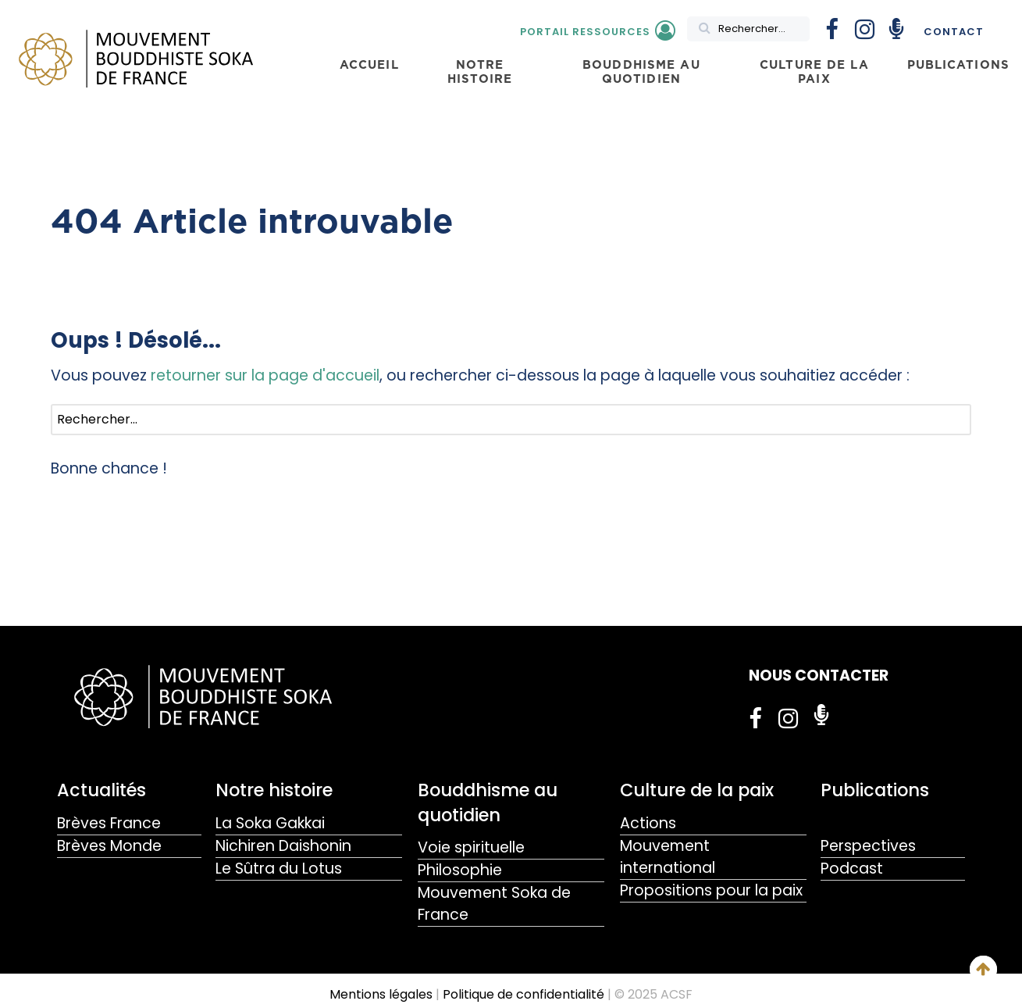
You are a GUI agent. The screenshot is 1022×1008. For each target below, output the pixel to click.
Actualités (101, 789)
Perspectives (868, 845)
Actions (648, 823)
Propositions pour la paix (711, 890)
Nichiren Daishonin (283, 845)
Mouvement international (667, 856)
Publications (875, 789)
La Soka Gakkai (270, 823)
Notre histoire (274, 789)
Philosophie (460, 870)
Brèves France (109, 823)
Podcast (852, 868)
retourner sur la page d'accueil (265, 375)
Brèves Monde (109, 845)
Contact (954, 31)
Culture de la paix (697, 789)
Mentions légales (381, 994)
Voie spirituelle (471, 847)
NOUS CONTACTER (818, 675)
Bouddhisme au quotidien (487, 802)
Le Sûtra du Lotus (278, 868)
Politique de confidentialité (523, 994)
